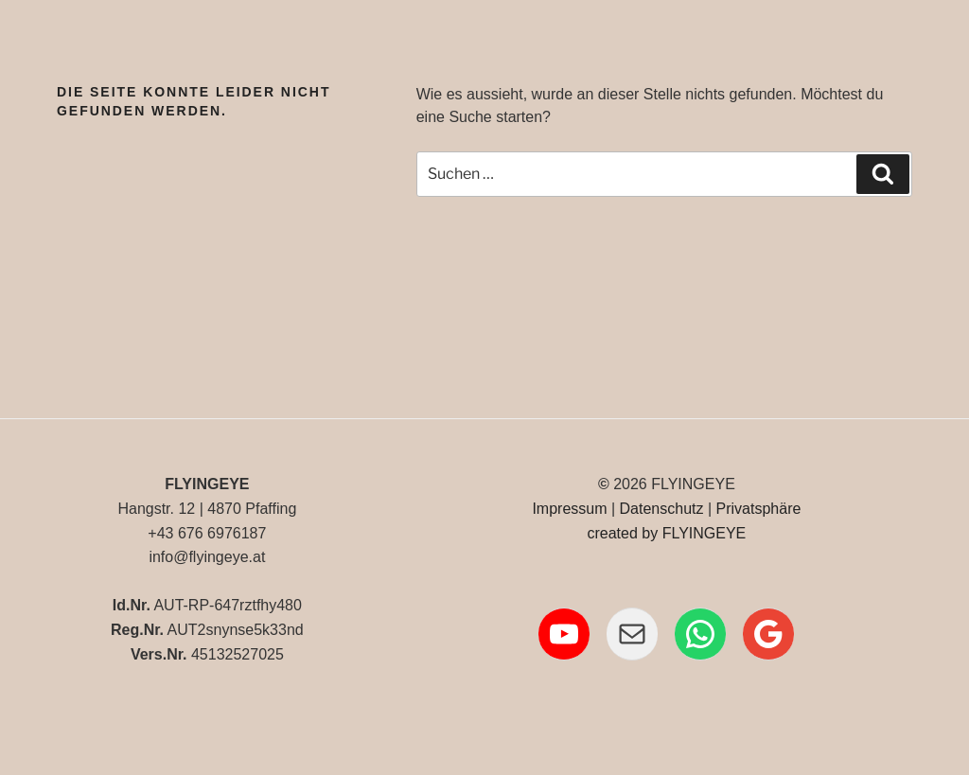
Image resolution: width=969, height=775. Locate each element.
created (612, 533)
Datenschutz (662, 509)
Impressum (569, 509)
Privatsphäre (759, 509)
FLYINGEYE (704, 533)
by (650, 533)
